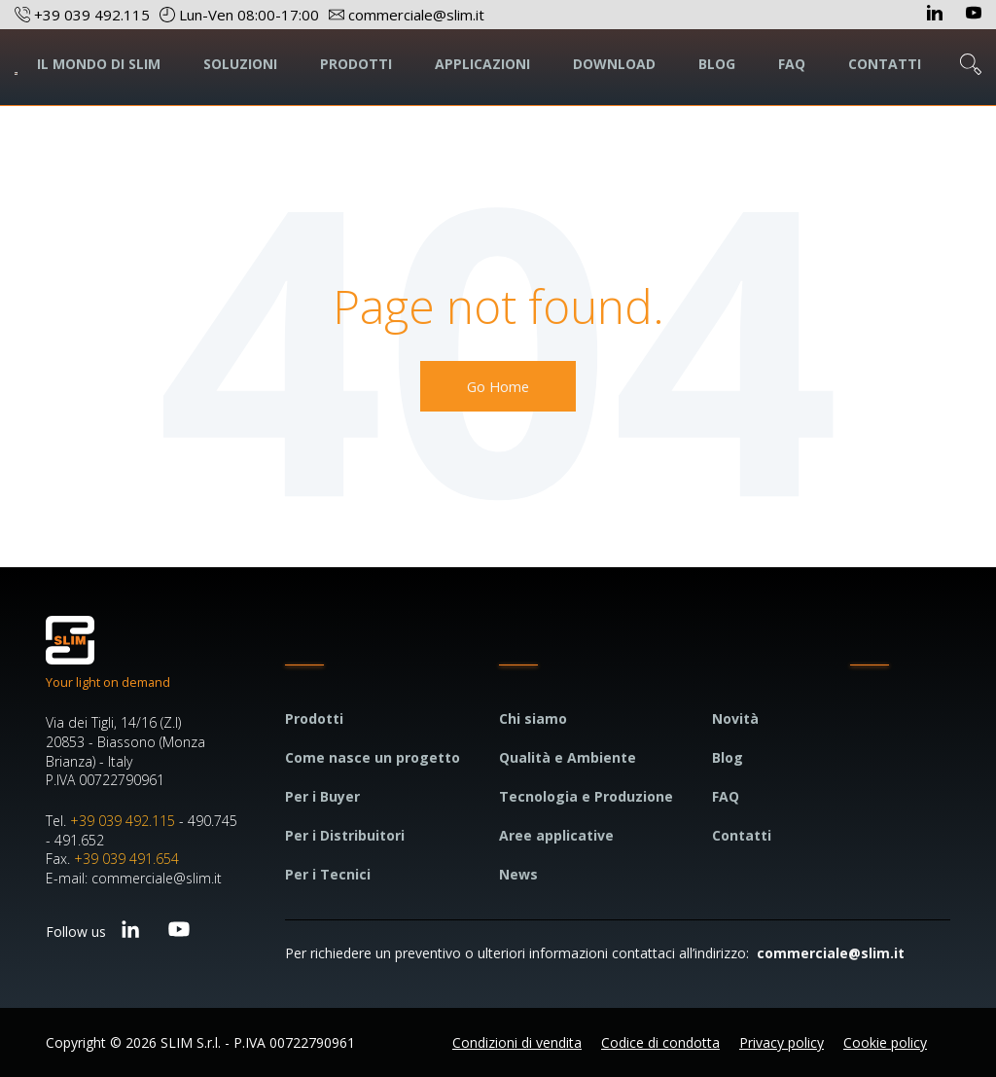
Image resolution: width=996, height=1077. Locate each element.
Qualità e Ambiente (567, 757)
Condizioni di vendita (517, 1042)
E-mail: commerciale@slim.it (134, 878)
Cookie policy (885, 1042)
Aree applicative (556, 835)
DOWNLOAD (614, 63)
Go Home (498, 386)
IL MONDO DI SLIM (98, 63)
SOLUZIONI (240, 63)
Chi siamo (533, 718)
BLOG (716, 63)
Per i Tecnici (328, 874)
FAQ (791, 63)
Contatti (741, 835)
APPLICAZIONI (482, 63)
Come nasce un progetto (372, 757)
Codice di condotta (660, 1042)
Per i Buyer (322, 796)
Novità (735, 718)
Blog (727, 757)
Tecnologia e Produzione (586, 796)
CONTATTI (884, 63)
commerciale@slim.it (831, 953)
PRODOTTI (356, 63)
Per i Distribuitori (345, 835)
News (518, 874)
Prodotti (314, 718)
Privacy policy (781, 1042)
